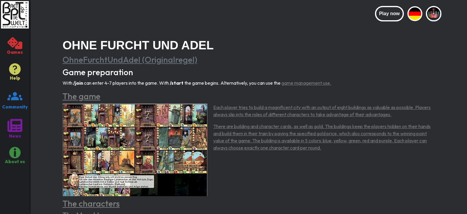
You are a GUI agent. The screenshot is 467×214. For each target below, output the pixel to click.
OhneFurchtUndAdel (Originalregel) (130, 59)
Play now (389, 13)
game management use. (306, 83)
